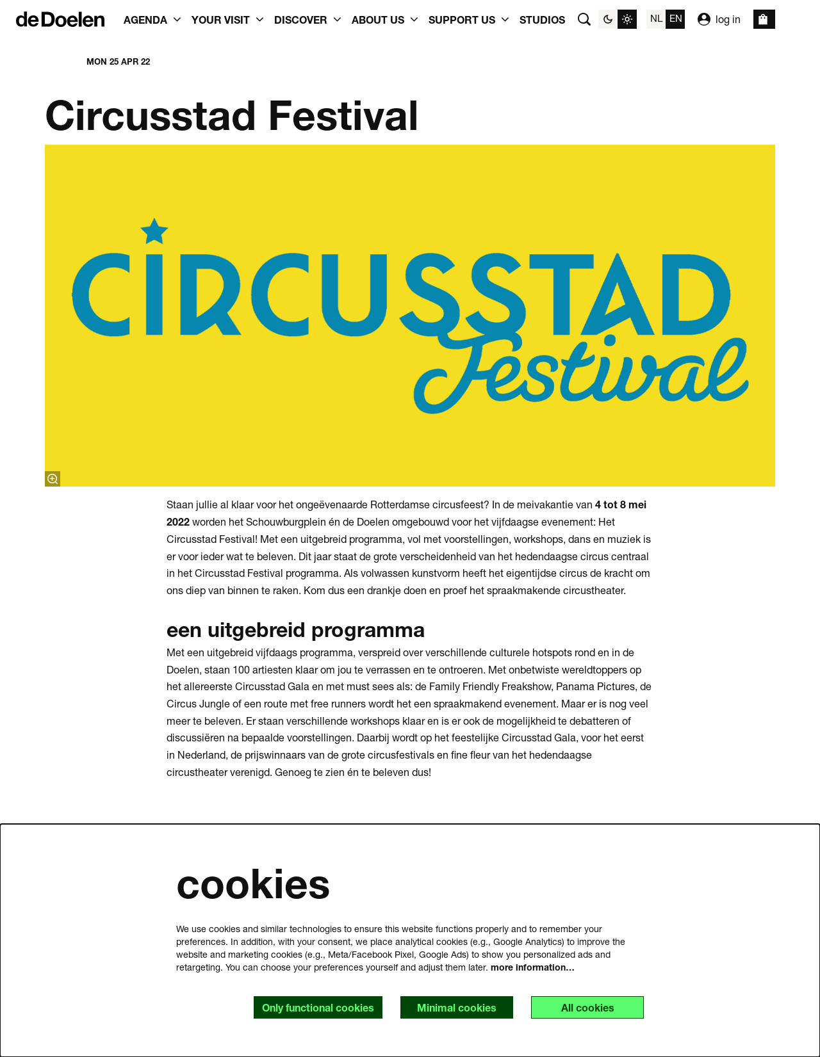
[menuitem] (542, 19)
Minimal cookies (456, 1007)
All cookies (587, 1007)
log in (719, 19)
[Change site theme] (617, 19)
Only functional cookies (318, 1007)
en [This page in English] (675, 18)
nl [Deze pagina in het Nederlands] (656, 18)
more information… (533, 967)
